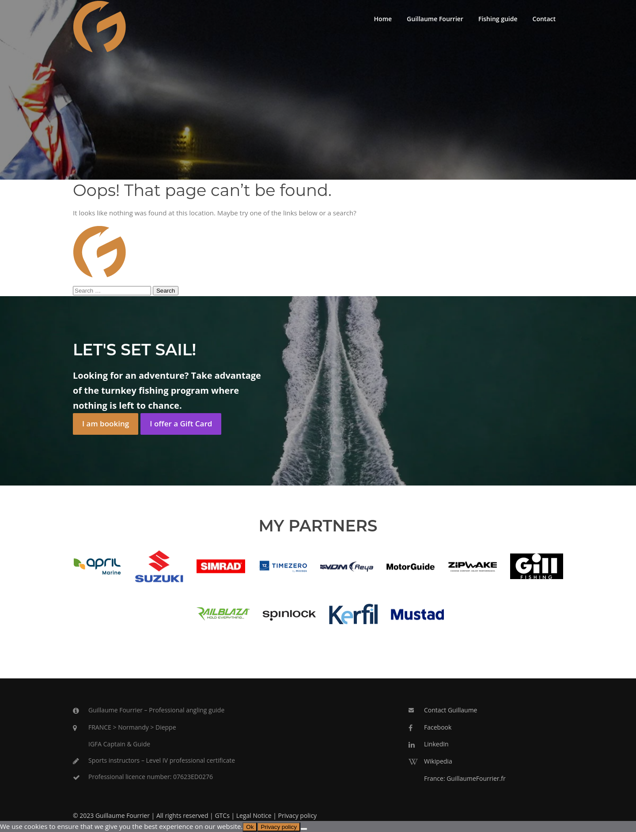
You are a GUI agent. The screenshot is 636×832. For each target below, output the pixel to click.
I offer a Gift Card (181, 423)
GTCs (222, 815)
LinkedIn (436, 744)
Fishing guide (498, 19)
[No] (303, 829)
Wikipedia (438, 761)
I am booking (105, 423)
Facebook (437, 727)
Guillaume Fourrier (435, 19)
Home (383, 19)
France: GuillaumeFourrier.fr (465, 778)
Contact (544, 19)
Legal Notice (254, 815)
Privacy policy (297, 815)
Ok (250, 827)
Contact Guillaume (450, 710)
